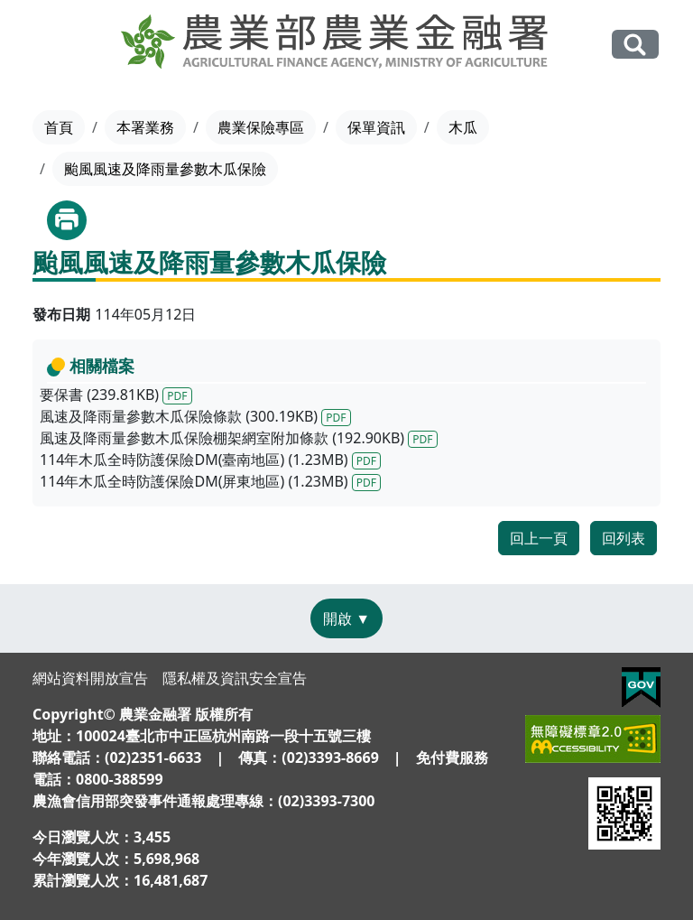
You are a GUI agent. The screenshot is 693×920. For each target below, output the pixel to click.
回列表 (623, 538)
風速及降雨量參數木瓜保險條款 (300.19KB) (195, 416)
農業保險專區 (260, 127)
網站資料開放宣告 (90, 678)
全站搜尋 (635, 44)
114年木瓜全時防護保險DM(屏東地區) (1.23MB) (210, 481)
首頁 (58, 127)
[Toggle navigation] (45, 45)
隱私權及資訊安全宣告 (234, 678)
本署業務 (145, 127)
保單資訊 (376, 127)
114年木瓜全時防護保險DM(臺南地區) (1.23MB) (210, 459)
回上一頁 (539, 538)
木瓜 (462, 127)
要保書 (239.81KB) (116, 394)
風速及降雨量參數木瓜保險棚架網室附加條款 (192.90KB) (239, 438)
